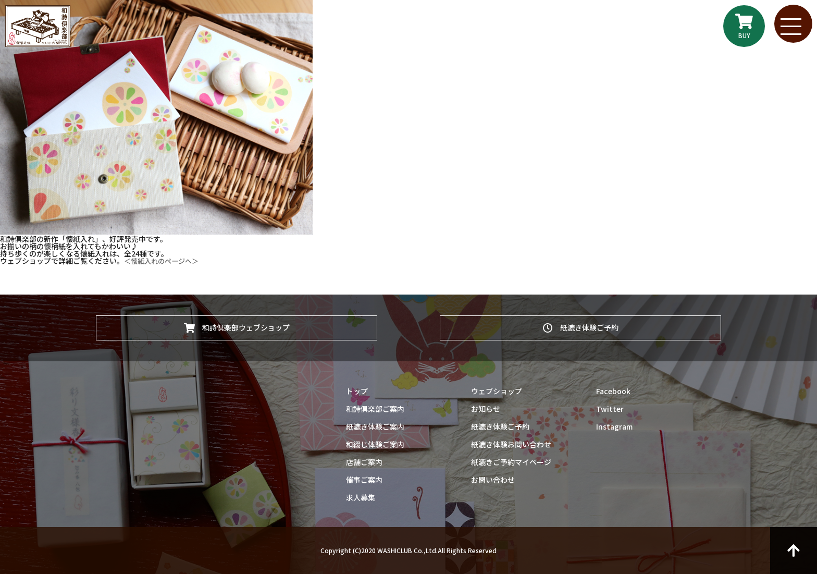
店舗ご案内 (364, 462)
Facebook (613, 391)
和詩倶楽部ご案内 (375, 409)
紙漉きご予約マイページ (511, 462)
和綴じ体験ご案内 (375, 444)
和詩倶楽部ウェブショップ (237, 325)
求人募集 (360, 497)
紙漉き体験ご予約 (580, 325)
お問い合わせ (493, 479)
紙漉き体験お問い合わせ (511, 444)
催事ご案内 (364, 479)
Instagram (614, 426)
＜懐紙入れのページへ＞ (164, 260)
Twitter (610, 409)
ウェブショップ (496, 391)
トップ (357, 391)
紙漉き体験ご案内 (375, 426)
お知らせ (485, 409)
